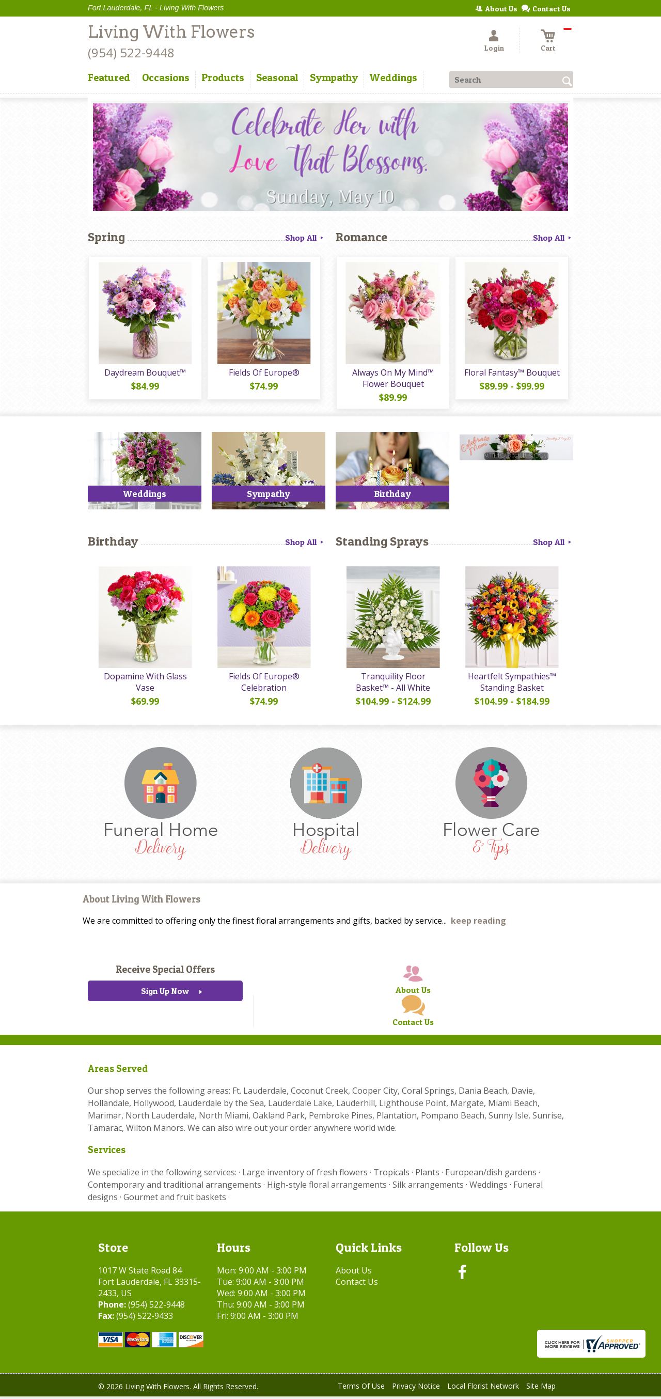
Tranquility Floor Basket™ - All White (392, 684)
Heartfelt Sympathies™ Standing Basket (511, 684)
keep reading (478, 923)
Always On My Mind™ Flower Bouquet (392, 379)
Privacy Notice (416, 1388)
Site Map (541, 1388)
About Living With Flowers (141, 902)
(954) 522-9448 (131, 52)
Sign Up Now (165, 993)
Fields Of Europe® (263, 373)
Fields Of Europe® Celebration (263, 684)
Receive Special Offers (165, 972)
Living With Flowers (171, 32)
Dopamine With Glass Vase (144, 684)
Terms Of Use (361, 1388)
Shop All (305, 237)
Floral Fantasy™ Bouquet (511, 373)
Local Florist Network (483, 1388)
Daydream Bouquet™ (144, 373)
